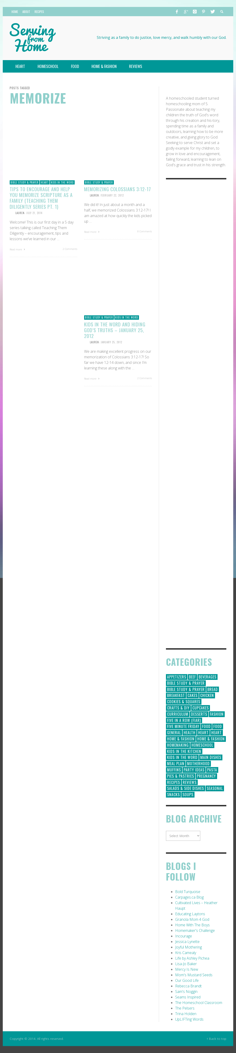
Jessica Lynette (187, 941)
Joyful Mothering (188, 947)
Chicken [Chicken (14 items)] (207, 695)
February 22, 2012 (112, 195)
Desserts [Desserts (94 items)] (199, 714)
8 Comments (144, 231)
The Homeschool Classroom (198, 1002)
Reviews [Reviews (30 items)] (190, 782)
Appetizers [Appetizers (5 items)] (176, 677)
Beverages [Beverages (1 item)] (207, 677)
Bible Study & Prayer (24, 182)
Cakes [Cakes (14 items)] (193, 695)
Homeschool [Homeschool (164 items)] (202, 745)
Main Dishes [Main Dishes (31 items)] (210, 757)
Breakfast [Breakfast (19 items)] (176, 695)
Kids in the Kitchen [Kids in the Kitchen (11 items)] (184, 751)
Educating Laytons (190, 913)
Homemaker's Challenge (195, 930)
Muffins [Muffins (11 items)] (174, 770)
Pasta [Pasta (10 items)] (212, 770)
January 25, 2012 (111, 342)
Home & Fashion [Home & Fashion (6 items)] (211, 739)
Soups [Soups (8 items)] (188, 794)
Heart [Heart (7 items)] (216, 732)
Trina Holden (185, 1013)
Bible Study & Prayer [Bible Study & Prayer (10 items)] (186, 689)
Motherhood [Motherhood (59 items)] (198, 763)
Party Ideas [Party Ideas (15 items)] (194, 770)
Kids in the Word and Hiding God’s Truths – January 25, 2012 (114, 330)
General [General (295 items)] (174, 732)
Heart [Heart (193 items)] (203, 732)
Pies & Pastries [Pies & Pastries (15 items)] (180, 776)
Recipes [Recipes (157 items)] (173, 782)
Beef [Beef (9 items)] (192, 677)
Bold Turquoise (187, 891)
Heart (45, 182)
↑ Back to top (216, 1038)
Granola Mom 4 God (192, 919)
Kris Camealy (185, 952)
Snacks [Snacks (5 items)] (173, 794)
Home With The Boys (192, 924)
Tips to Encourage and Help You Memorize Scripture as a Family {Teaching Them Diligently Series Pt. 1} (41, 197)
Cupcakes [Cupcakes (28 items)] (200, 708)
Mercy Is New (186, 969)
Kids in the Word (62, 182)
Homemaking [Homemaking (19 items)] (178, 745)
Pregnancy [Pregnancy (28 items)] (206, 776)
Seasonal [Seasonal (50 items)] (215, 788)
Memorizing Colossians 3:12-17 (117, 189)
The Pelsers (185, 1008)
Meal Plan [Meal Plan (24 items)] (175, 763)
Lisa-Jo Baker (186, 963)
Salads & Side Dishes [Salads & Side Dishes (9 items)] (185, 788)
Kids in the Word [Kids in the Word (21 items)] (182, 757)
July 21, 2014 (34, 213)
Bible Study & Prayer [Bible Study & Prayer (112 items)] (186, 683)
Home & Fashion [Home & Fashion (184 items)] (181, 739)
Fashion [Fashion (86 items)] (217, 714)
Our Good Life (187, 980)
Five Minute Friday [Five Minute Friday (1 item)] (183, 726)
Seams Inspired (188, 997)
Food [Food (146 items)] (206, 726)
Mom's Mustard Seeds (193, 974)
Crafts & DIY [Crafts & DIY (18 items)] (178, 708)
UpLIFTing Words (189, 1019)
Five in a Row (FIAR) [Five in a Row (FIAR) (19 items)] (184, 720)
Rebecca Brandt (188, 986)
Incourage (183, 936)
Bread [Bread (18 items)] (212, 689)
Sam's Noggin (186, 991)
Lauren (19, 213)
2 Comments (70, 249)
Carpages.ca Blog (189, 897)
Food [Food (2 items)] (217, 726)
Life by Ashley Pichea (192, 958)
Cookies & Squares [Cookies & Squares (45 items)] (183, 701)
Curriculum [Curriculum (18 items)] (177, 714)
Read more (18, 249)
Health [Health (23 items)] (189, 732)
